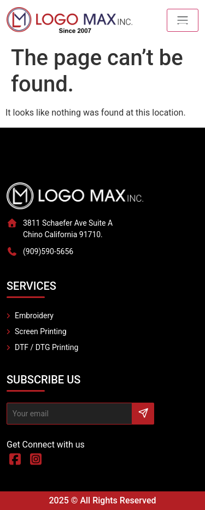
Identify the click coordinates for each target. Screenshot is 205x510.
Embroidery (34, 315)
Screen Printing (41, 331)
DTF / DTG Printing (46, 347)
